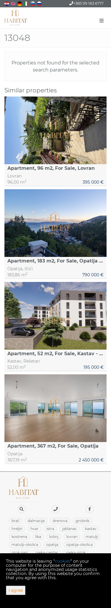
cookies (62, 561)
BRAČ (16, 521)
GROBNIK (82, 521)
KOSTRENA (19, 536)
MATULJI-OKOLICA (25, 544)
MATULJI (92, 536)
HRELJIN (17, 528)
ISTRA (50, 528)
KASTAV (90, 528)
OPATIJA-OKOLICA (79, 544)
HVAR (34, 528)
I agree (16, 590)
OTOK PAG (20, 552)
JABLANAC (69, 528)
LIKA (38, 536)
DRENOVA (60, 521)
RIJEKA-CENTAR (47, 552)
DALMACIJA (36, 521)
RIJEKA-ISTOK (76, 552)
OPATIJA (52, 544)
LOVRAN (72, 536)
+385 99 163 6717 (86, 3)
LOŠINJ (53, 536)
